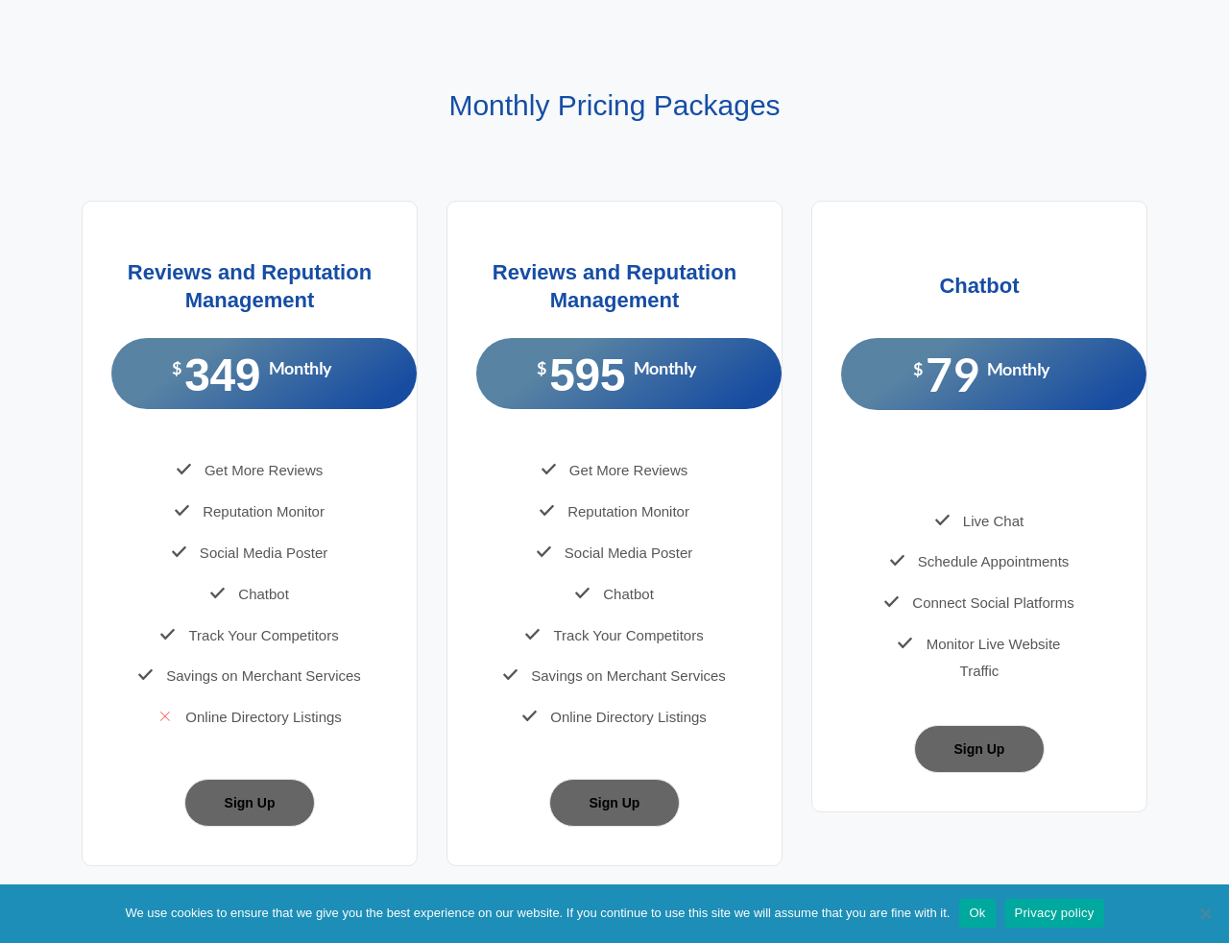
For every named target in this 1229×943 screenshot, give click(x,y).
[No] (1205, 913)
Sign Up (250, 802)
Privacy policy (1055, 913)
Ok (977, 913)
